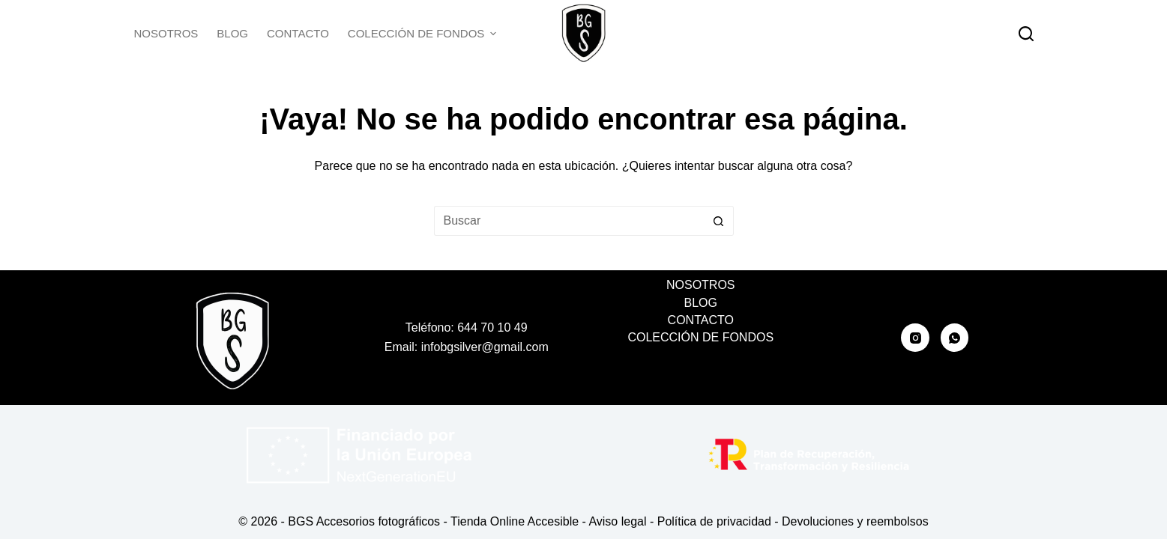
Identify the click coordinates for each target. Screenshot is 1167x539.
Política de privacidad (714, 521)
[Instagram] (915, 337)
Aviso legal (617, 521)
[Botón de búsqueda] (719, 221)
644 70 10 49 (492, 327)
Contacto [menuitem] (298, 33)
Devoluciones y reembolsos (855, 521)
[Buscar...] (569, 221)
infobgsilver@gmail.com (485, 347)
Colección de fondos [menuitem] (422, 33)
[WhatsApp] (955, 337)
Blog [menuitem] (232, 33)
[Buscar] (1026, 33)
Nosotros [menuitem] (166, 33)
